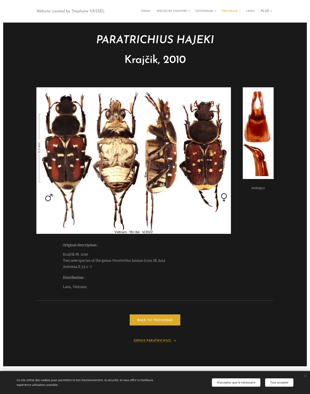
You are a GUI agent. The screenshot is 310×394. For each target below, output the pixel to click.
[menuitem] (133, 11)
